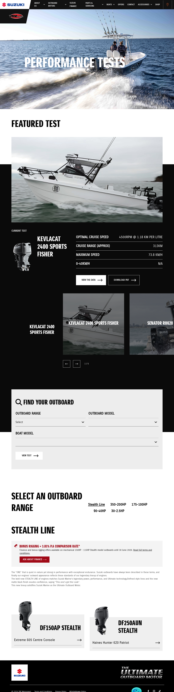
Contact (131, 4)
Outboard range (28, 413)
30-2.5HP (117, 511)
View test (30, 455)
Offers (121, 4)
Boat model (24, 433)
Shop (157, 4)
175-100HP (139, 504)
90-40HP (100, 511)
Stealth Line (96, 504)
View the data (92, 280)
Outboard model (101, 413)
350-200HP (118, 504)
